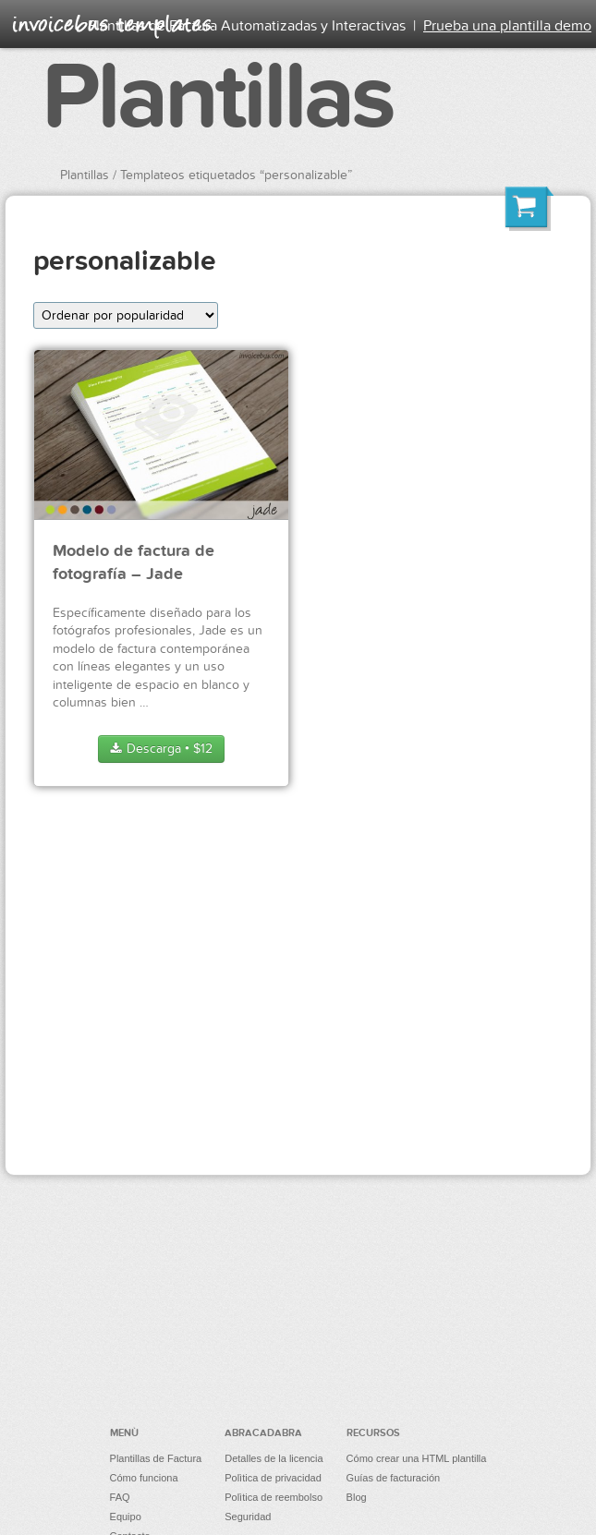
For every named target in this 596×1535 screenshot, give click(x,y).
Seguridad (248, 1516)
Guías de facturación (394, 1477)
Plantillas (217, 98)
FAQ (120, 1497)
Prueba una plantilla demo (507, 26)
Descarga (161, 748)
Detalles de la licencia (273, 1458)
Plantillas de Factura (156, 1458)
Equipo (125, 1516)
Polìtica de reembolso (273, 1497)
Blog (357, 1497)
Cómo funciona (144, 1477)
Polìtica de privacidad (273, 1477)
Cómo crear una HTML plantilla (417, 1458)
